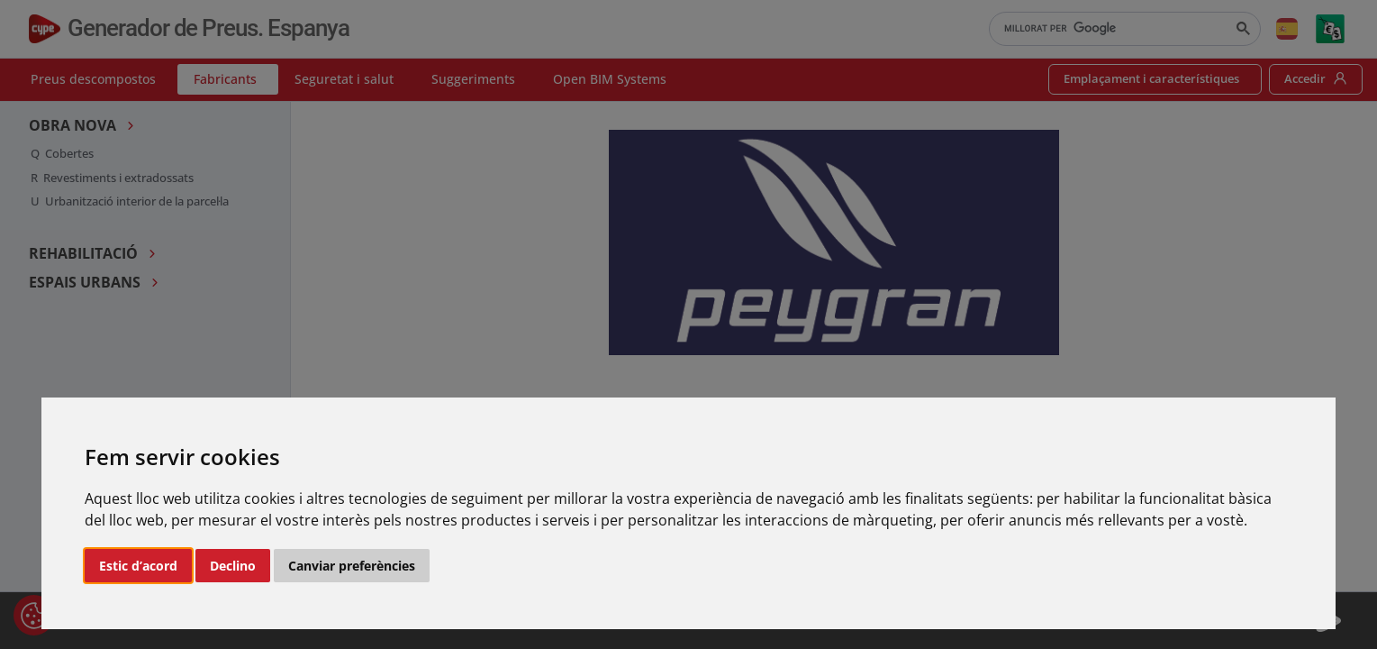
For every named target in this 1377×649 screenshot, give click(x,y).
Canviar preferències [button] (351, 565)
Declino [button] (233, 565)
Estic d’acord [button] (138, 565)
